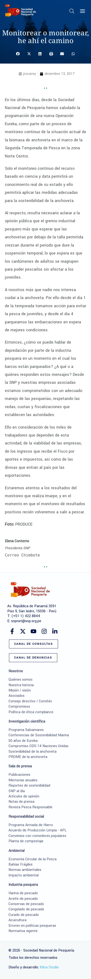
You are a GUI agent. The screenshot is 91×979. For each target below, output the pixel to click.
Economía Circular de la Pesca (32, 859)
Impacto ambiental (23, 875)
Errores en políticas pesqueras (32, 925)
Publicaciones (19, 774)
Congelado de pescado (26, 909)
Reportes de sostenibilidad (29, 785)
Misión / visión (19, 690)
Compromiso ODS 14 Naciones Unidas (38, 746)
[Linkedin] (55, 631)
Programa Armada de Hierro (30, 825)
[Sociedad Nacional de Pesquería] (20, 10)
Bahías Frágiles (20, 864)
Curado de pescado (23, 914)
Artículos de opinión (23, 796)
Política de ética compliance (30, 712)
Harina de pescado (23, 893)
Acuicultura (17, 920)
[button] (72, 12)
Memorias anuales (22, 780)
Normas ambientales (24, 869)
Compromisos (19, 706)
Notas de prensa (21, 801)
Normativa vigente (23, 930)
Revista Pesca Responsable (30, 807)
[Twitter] (23, 631)
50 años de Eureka (23, 740)
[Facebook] (12, 631)
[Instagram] (44, 631)
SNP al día (16, 791)
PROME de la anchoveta (27, 756)
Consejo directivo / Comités (30, 701)
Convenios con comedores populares (37, 835)
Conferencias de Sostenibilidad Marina (38, 735)
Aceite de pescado (23, 898)
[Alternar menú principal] (83, 11)
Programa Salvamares (26, 729)
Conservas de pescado (26, 904)
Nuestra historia (21, 685)
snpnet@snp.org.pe (26, 621)
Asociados (16, 695)
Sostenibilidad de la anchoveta (32, 751)
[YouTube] (33, 631)
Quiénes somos (20, 679)
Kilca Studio (49, 967)
